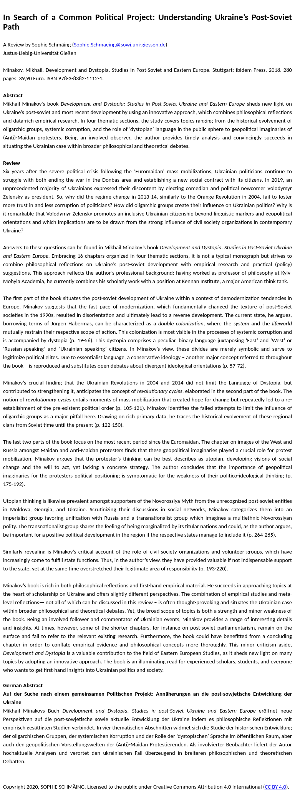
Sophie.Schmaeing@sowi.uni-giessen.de (120, 44)
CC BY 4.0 (275, 786)
